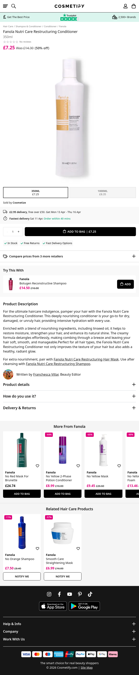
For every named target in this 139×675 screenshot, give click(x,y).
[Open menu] (7, 6)
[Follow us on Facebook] (59, 594)
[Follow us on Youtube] (70, 594)
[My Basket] (132, 6)
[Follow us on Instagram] (49, 594)
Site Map (87, 667)
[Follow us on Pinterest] (80, 594)
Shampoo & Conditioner (28, 26)
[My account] (124, 6)
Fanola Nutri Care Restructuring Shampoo (58, 364)
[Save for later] (35, 463)
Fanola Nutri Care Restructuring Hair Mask (86, 359)
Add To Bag (22, 494)
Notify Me (22, 576)
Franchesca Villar (46, 374)
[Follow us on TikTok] (90, 594)
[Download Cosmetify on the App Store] (53, 606)
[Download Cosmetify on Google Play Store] (84, 606)
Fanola (62, 26)
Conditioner (50, 26)
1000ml (102, 192)
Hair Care (8, 26)
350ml (35, 192)
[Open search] (15, 6)
